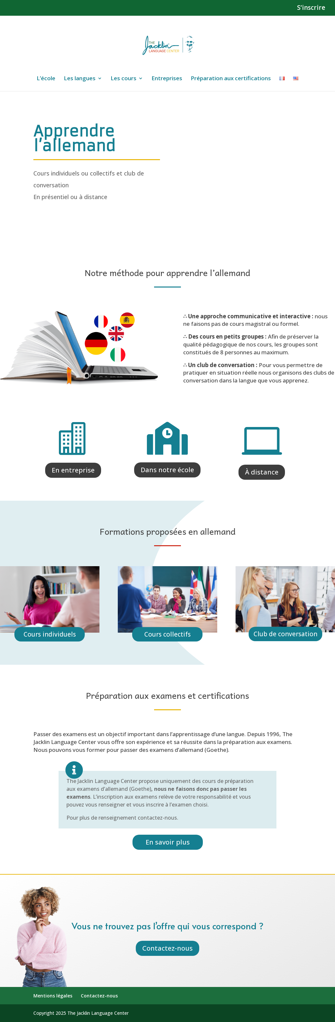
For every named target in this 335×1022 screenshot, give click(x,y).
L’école (46, 79)
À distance (261, 472)
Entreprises (166, 79)
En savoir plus (168, 842)
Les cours (123, 79)
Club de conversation (285, 634)
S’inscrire (311, 8)
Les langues (80, 79)
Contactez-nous (167, 948)
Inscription (65, 219)
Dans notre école (167, 469)
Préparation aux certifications (231, 79)
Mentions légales (52, 996)
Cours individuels (50, 634)
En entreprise (73, 470)
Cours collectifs (167, 634)
